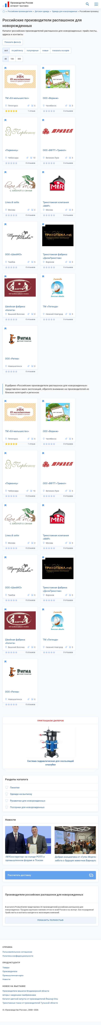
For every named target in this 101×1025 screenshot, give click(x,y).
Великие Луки (51, 158)
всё (6, 50)
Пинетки (14, 787)
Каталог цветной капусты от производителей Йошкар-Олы (30, 1002)
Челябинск (49, 106)
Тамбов (10, 262)
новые (45, 50)
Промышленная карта (12, 979)
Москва (10, 210)
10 (32, 158)
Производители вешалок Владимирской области (25, 994)
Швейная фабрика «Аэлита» (15, 308)
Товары (5, 971)
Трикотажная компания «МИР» (56, 204)
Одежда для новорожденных (64, 11)
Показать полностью (50, 923)
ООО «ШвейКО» (13, 254)
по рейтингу (17, 50)
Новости (6, 983)
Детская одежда (42, 11)
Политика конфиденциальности (17, 959)
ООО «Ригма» (12, 358)
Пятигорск (11, 106)
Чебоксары (12, 158)
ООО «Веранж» (50, 98)
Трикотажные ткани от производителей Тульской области (30, 1006)
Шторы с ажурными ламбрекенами (19, 998)
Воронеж (48, 262)
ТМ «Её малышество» (17, 98)
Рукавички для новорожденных (27, 800)
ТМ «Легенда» (50, 306)
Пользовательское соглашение (17, 955)
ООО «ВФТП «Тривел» (54, 150)
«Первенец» (11, 150)
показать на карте (60, 50)
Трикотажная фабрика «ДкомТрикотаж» (55, 256)
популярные (33, 50)
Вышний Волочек (15, 314)
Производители (9, 975)
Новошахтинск (13, 366)
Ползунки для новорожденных (27, 807)
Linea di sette (12, 202)
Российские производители (20, 11)
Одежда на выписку (21, 794)
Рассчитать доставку (50, 878)
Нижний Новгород (53, 314)
